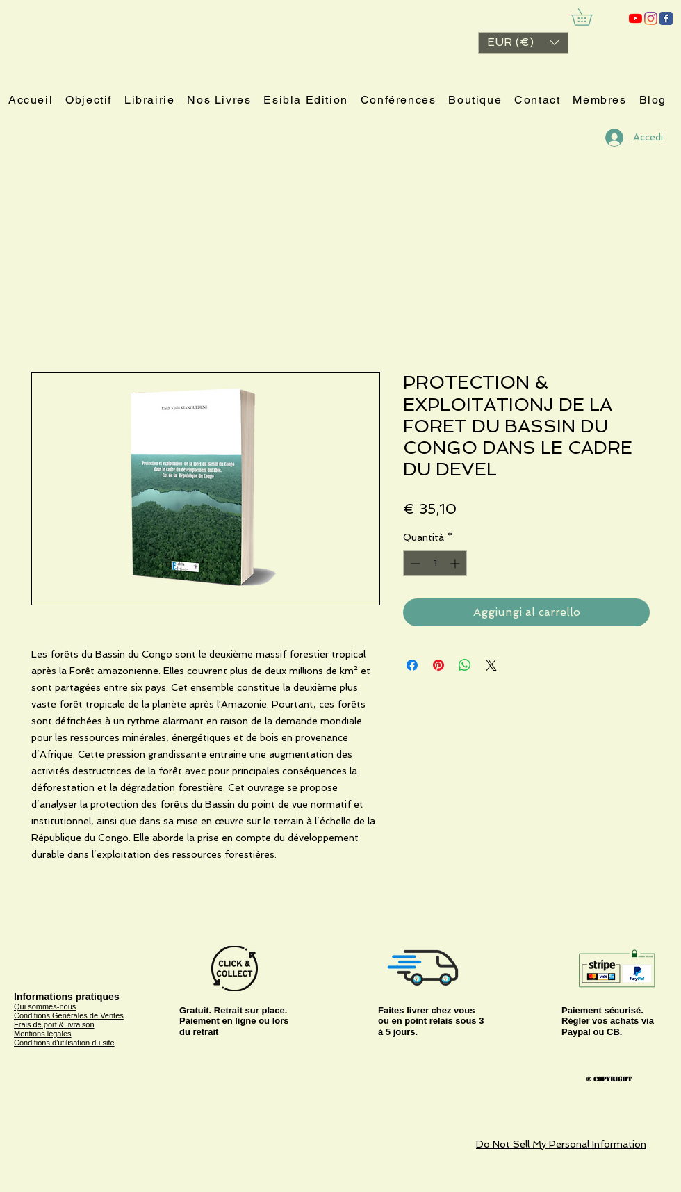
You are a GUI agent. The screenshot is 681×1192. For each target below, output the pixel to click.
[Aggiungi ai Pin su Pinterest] (438, 665)
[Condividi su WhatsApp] (465, 665)
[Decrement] (413, 563)
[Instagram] (650, 18)
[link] (590, 17)
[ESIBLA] (635, 18)
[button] (523, 43)
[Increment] (456, 563)
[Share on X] (491, 665)
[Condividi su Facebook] (412, 665)
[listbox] (523, 43)
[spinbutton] (435, 563)
